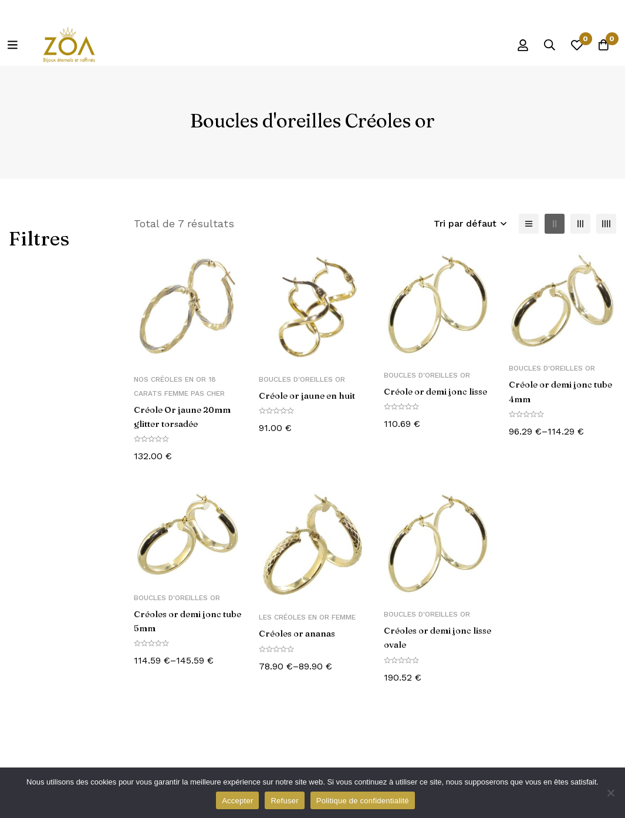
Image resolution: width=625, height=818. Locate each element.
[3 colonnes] (580, 224)
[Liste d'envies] (571, 45)
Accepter (237, 800)
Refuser (284, 800)
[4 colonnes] (606, 224)
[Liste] (529, 224)
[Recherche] (542, 45)
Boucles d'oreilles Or (302, 379)
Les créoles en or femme (307, 617)
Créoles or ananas (300, 633)
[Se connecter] (513, 45)
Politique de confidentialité (362, 800)
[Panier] (601, 45)
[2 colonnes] (555, 224)
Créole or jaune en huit (311, 395)
